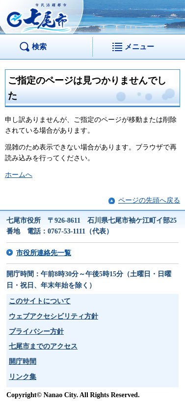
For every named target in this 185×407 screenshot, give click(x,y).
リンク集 (22, 376)
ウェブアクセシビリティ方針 (53, 316)
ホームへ (18, 174)
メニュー (139, 46)
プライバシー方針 (36, 331)
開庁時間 (22, 361)
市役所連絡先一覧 (43, 253)
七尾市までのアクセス (43, 346)
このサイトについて (40, 301)
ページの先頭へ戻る (149, 200)
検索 (39, 46)
